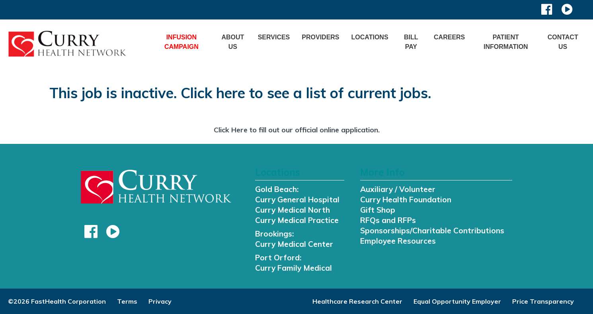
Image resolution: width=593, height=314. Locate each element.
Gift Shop (377, 210)
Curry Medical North (292, 210)
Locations (369, 37)
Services (274, 37)
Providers (320, 37)
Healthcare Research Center (357, 301)
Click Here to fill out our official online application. (297, 129)
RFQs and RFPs (388, 220)
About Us (232, 42)
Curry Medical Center (294, 244)
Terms (127, 301)
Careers (449, 37)
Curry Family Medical (293, 268)
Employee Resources (398, 241)
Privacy (160, 301)
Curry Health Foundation (405, 199)
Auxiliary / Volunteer (397, 189)
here (230, 93)
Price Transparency (543, 301)
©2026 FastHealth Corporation (57, 301)
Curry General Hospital (297, 199)
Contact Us (563, 42)
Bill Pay (411, 42)
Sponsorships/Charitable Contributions (432, 230)
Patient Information (506, 42)
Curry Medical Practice (297, 220)
